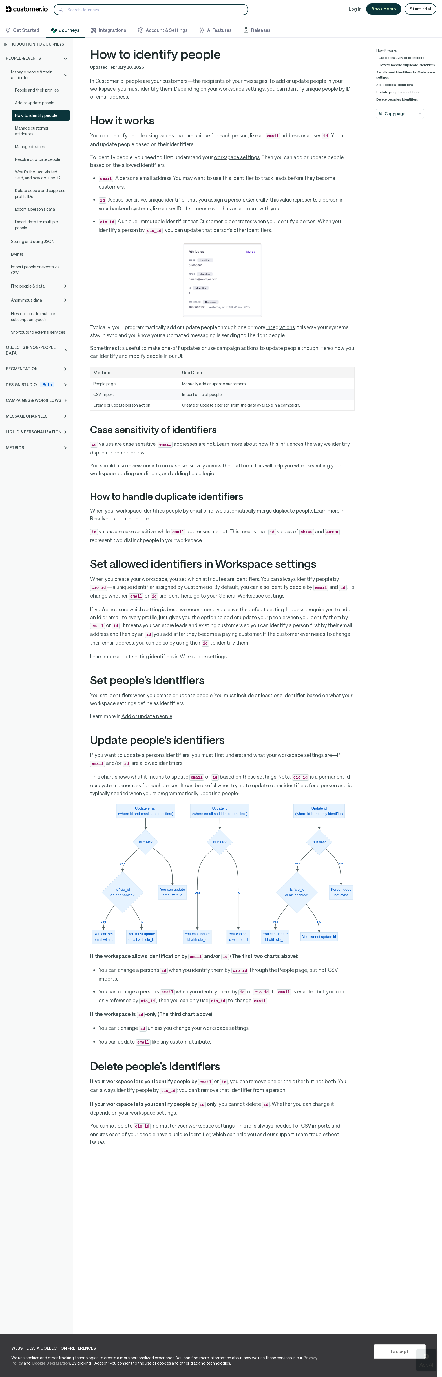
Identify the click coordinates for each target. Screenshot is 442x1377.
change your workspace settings (211, 1028)
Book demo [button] (383, 8)
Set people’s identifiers (394, 84)
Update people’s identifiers (397, 92)
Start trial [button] (421, 8)
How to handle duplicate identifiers (407, 65)
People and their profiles (37, 90)
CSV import (103, 394)
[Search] (151, 9)
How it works (386, 50)
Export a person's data (35, 209)
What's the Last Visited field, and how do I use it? (37, 175)
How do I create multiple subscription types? (33, 316)
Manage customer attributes (31, 131)
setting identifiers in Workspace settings (179, 656)
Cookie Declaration (51, 1363)
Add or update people (34, 102)
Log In (355, 9)
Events (17, 254)
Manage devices (30, 146)
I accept (399, 1351)
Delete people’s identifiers (397, 99)
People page (104, 383)
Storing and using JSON (32, 241)
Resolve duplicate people (37, 159)
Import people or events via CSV (35, 269)
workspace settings (237, 157)
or (254, 991)
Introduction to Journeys (34, 44)
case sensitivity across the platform (210, 465)
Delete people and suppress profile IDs (40, 193)
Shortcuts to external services (38, 332)
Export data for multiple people (36, 224)
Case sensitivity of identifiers (401, 57)
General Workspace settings (251, 595)
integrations (280, 327)
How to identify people (36, 115)
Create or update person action (121, 405)
